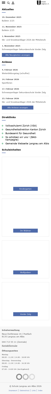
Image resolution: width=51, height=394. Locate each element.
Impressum (13, 390)
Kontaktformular (9, 346)
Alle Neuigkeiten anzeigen (17, 55)
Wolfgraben (25, 272)
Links (34, 390)
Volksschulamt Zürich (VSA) (21, 125)
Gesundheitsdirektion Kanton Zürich (25, 129)
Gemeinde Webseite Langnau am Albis (27, 143)
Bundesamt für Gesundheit (20, 133)
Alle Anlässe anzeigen (17, 107)
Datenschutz (24, 390)
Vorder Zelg (25, 314)
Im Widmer (25, 230)
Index (40, 390)
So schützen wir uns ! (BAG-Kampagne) (21, 138)
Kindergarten (25, 189)
